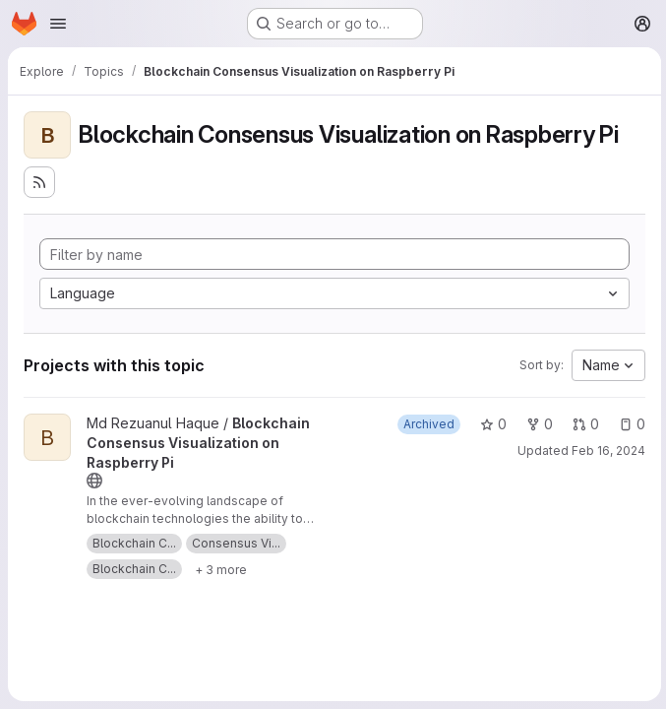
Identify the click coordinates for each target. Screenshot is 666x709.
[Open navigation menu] (58, 23)
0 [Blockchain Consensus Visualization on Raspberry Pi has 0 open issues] (629, 424)
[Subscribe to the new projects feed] (39, 182)
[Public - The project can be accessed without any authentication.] (94, 480)
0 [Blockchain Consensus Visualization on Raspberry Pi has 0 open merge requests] (583, 424)
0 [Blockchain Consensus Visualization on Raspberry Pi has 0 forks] (536, 424)
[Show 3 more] (221, 569)
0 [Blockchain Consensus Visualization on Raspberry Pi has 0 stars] (490, 424)
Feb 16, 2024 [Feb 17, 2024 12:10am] (605, 450)
